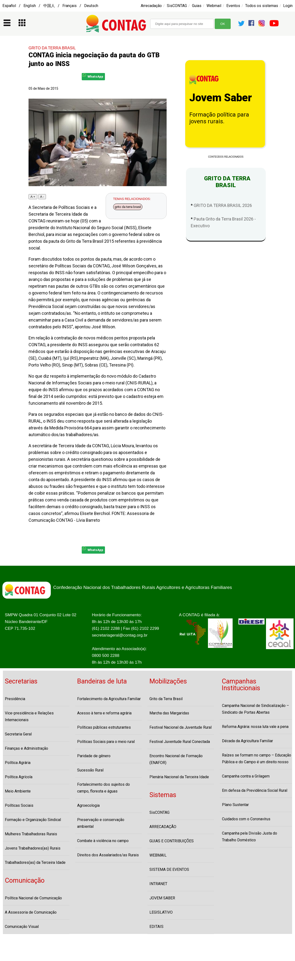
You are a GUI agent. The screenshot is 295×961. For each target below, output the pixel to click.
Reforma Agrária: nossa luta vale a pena (255, 726)
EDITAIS (156, 926)
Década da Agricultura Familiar (247, 741)
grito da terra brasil (128, 207)
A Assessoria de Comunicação (31, 912)
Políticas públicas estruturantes (104, 727)
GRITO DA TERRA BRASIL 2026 (223, 205)
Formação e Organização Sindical (33, 819)
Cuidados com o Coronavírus (246, 819)
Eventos (233, 5)
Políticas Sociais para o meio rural (106, 741)
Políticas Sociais (19, 805)
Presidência (15, 699)
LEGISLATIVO (161, 912)
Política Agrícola (18, 777)
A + (32, 196)
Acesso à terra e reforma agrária (104, 713)
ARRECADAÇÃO (162, 826)
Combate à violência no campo (103, 840)
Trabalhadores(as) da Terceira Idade (35, 862)
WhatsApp (92, 75)
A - (42, 196)
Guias (196, 5)
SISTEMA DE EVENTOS (169, 869)
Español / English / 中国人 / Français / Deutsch (50, 5)
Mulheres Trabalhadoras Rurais (31, 834)
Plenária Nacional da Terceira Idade (179, 777)
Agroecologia (88, 805)
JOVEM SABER (162, 898)
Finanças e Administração (26, 748)
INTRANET (158, 883)
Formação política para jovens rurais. (219, 118)
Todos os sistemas (261, 5)
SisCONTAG (177, 5)
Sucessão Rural (90, 770)
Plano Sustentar (235, 804)
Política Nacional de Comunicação (33, 898)
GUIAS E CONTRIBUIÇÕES (171, 841)
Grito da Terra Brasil (166, 699)
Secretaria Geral (18, 734)
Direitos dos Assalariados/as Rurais (108, 855)
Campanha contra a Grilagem (246, 776)
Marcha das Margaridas (169, 713)
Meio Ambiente (18, 791)
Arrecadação (151, 5)
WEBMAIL (158, 855)
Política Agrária (17, 762)
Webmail (213, 5)
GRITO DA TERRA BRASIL (52, 48)
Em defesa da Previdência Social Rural (254, 790)
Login (288, 5)
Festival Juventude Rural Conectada (179, 741)
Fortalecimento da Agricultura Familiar (109, 699)
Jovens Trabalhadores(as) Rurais (32, 848)
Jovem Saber (220, 97)
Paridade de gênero (94, 756)
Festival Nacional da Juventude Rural (180, 727)
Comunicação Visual (22, 926)
